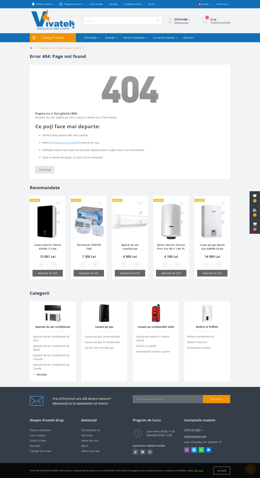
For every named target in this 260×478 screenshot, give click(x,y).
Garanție (113, 4)
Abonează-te (216, 399)
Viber (187, 450)
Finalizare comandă (220, 22)
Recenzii (188, 37)
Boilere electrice (197, 342)
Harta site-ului (90, 440)
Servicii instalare (136, 37)
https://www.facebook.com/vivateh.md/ (142, 452)
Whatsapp (201, 450)
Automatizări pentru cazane (153, 351)
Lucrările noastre (165, 37)
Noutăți (111, 37)
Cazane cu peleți (146, 346)
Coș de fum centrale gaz (99, 347)
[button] (255, 227)
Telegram (194, 450)
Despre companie (40, 430)
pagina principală (64, 142)
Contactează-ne (90, 430)
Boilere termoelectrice (200, 336)
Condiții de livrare (133, 4)
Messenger (208, 450)
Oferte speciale (90, 451)
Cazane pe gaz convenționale (102, 336)
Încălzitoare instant (199, 347)
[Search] (158, 20)
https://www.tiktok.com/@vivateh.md (135, 452)
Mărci (84, 446)
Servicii (151, 4)
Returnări (87, 435)
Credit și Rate (38, 440)
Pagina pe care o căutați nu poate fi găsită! (60, 47)
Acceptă (221, 470)
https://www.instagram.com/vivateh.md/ (150, 452)
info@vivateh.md (195, 436)
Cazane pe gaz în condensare (102, 342)
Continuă (45, 170)
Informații (91, 37)
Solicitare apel (181, 22)
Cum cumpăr (96, 4)
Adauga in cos (47, 273)
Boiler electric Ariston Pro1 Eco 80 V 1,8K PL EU (171, 248)
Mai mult (198, 470)
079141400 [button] (193, 430)
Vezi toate (40, 374)
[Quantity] (47, 264)
